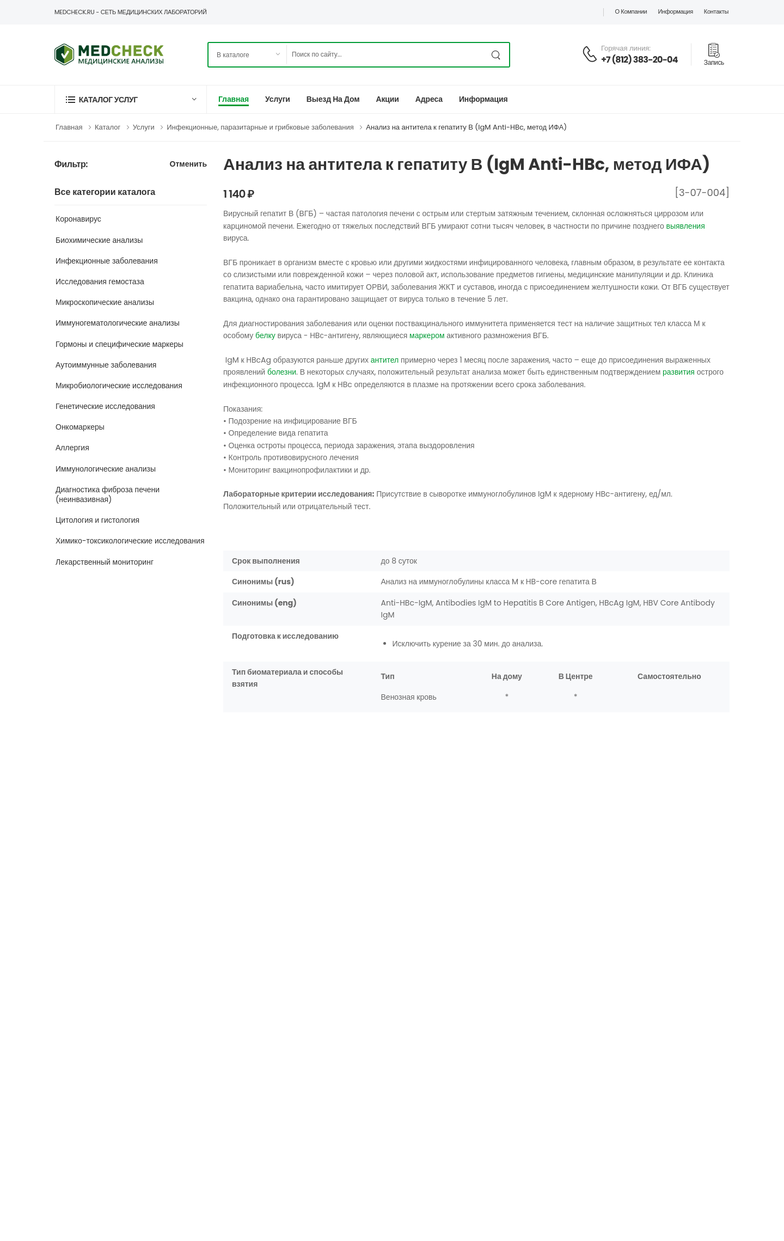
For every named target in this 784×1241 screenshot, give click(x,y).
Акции (387, 99)
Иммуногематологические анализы (118, 322)
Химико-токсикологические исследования (130, 540)
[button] (130, 99)
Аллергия (72, 447)
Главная (233, 99)
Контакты (716, 11)
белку (265, 335)
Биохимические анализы (99, 240)
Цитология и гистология (97, 520)
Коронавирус (78, 218)
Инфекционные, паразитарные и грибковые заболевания (260, 127)
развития (679, 371)
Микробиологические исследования (119, 385)
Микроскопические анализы (105, 302)
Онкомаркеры (80, 426)
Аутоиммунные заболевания (106, 364)
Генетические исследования (105, 406)
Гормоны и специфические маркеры (119, 344)
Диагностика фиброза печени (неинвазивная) (108, 494)
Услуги (277, 99)
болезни (281, 371)
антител (385, 359)
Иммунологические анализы (106, 468)
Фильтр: (71, 164)
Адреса (429, 99)
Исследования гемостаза (100, 281)
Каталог (107, 127)
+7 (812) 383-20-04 (639, 59)
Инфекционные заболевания (107, 260)
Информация (675, 11)
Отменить (188, 164)
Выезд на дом (333, 99)
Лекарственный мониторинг (105, 562)
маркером (426, 335)
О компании (631, 11)
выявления (685, 226)
